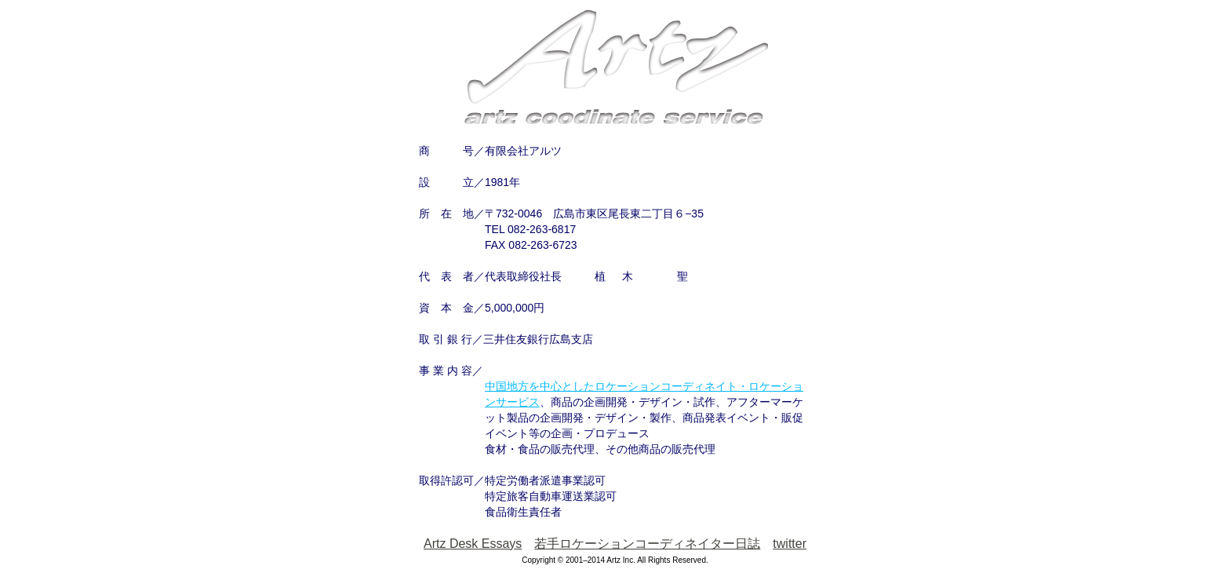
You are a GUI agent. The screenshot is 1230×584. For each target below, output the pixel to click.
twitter (789, 543)
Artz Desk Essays (473, 543)
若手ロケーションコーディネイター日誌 (647, 543)
